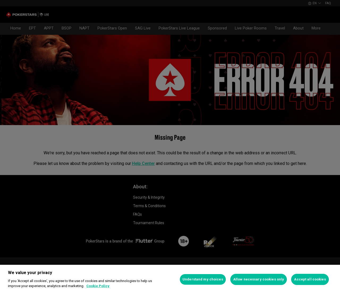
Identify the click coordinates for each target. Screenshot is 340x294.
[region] (170, 279)
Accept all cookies (310, 279)
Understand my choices (202, 279)
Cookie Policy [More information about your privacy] (97, 286)
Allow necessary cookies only (258, 279)
